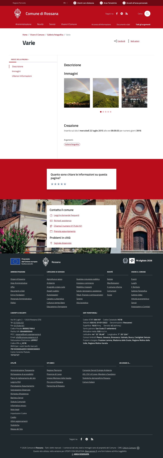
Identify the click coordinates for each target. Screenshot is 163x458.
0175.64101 (19, 322)
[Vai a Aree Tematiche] (108, 3)
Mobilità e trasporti (84, 286)
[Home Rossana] (35, 14)
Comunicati (111, 290)
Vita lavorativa (82, 302)
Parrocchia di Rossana (56, 385)
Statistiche (15, 425)
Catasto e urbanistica (55, 298)
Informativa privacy (18, 405)
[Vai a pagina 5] (110, 112)
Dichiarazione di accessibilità (22, 374)
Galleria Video (136, 294)
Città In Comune (129, 447)
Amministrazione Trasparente (22, 370)
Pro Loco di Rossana (55, 381)
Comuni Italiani (89, 381)
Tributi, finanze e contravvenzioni (89, 294)
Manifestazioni (113, 283)
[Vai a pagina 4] (108, 112)
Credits (13, 417)
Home (25, 34)
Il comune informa (114, 286)
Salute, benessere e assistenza (88, 290)
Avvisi (109, 294)
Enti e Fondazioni (17, 294)
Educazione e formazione (57, 306)
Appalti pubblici (53, 290)
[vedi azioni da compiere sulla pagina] (133, 41)
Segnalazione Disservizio (20, 389)
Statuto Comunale (18, 401)
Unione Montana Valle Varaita (59, 378)
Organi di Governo (18, 279)
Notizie (110, 279)
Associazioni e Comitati (140, 306)
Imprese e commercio (85, 283)
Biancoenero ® (91, 451)
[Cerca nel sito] (147, 14)
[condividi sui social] (119, 41)
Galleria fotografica (55, 34)
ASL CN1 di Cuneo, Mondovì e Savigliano (99, 374)
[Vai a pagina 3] (105, 112)
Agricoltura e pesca (54, 279)
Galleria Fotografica (139, 290)
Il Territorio (135, 286)
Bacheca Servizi (17, 397)
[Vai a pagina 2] (103, 112)
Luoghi (134, 283)
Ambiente (51, 283)
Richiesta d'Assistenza (20, 393)
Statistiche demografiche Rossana (96, 378)
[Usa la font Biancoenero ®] (83, 3)
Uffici (13, 286)
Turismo (79, 298)
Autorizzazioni (52, 294)
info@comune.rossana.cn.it (27, 337)
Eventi (134, 279)
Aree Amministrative (19, 283)
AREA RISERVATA (80, 454)
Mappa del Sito (17, 429)
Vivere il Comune (37, 34)
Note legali (15, 409)
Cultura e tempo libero (56, 302)
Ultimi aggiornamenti (19, 421)
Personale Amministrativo (21, 298)
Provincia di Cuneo (54, 374)
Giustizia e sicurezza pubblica (88, 279)
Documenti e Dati (18, 290)
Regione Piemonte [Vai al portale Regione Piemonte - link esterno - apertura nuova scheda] (19, 3)
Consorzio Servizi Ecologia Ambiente (97, 370)
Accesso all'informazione (101, 24)
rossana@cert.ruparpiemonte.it (28, 334)
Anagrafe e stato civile (56, 286)
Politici (13, 302)
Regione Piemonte (54, 370)
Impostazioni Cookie (19, 413)
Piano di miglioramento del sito (23, 378)
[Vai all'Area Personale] (135, 3)
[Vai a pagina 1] (101, 112)
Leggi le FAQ (16, 381)
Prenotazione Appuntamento (22, 385)
